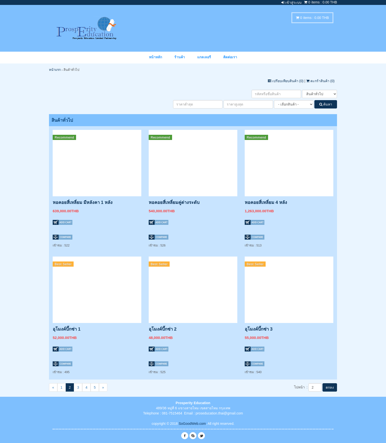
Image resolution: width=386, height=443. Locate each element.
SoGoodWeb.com (192, 424)
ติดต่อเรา (230, 57)
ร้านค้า (179, 57)
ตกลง (330, 387)
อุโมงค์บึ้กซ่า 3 (259, 329)
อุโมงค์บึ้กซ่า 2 (163, 329)
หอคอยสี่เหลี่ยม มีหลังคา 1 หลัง (83, 202)
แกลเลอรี (204, 57)
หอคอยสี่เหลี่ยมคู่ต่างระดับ (174, 202)
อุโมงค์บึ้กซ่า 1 (66, 329)
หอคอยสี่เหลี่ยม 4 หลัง (266, 202)
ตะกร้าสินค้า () (320, 81)
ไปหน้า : (301, 387)
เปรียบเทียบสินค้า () (286, 81)
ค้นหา (325, 104)
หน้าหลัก (155, 57)
